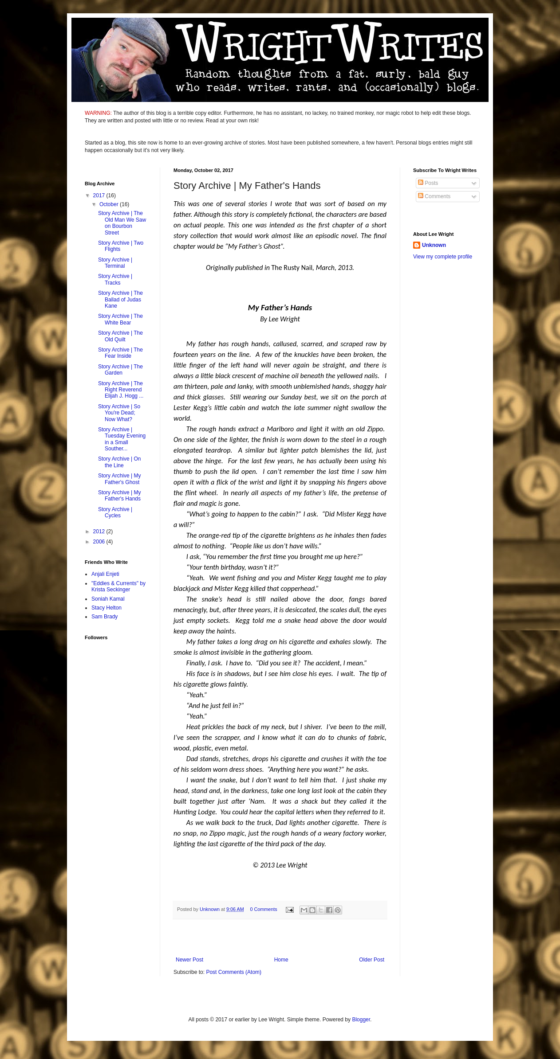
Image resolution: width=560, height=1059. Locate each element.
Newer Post (189, 960)
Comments (434, 196)
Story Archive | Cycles (115, 512)
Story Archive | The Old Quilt (120, 336)
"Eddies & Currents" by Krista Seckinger (118, 586)
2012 (99, 531)
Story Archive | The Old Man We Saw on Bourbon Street (122, 222)
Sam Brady (104, 617)
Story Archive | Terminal (115, 263)
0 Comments (263, 909)
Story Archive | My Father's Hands (119, 495)
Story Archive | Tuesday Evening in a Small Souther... (122, 439)
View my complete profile (442, 257)
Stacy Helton (106, 608)
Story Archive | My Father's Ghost (119, 479)
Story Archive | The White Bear (120, 319)
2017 (99, 195)
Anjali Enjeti (105, 574)
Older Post (371, 960)
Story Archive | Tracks (115, 279)
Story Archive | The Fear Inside (120, 353)
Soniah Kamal (108, 599)
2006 (99, 542)
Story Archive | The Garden (120, 369)
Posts (428, 183)
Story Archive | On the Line (119, 462)
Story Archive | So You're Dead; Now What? (119, 412)
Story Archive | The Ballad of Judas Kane (120, 299)
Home (281, 960)
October (109, 204)
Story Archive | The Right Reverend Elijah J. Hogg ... (120, 389)
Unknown (434, 245)
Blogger (361, 1019)
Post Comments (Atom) (233, 972)
